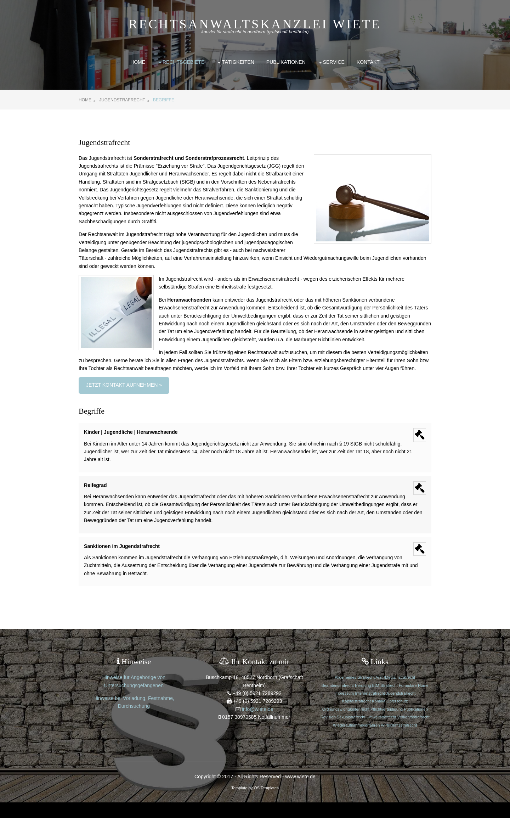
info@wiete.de (257, 717)
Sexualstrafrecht (366, 725)
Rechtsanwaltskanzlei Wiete (255, 24)
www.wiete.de (300, 792)
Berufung (362, 693)
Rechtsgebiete (183, 62)
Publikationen (286, 62)
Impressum (343, 701)
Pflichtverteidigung (385, 717)
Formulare (407, 693)
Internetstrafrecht (368, 701)
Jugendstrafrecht (125, 99)
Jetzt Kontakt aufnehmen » (127, 393)
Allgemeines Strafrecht (354, 685)
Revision (343, 725)
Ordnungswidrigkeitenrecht (344, 717)
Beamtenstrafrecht (337, 693)
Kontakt (368, 62)
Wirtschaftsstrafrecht (374, 741)
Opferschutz (395, 709)
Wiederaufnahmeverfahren (390, 733)
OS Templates (266, 803)
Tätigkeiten (238, 62)
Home (137, 62)
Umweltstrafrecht (397, 725)
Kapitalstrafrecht (355, 709)
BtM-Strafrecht (383, 693)
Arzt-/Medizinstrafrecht (394, 685)
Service (334, 62)
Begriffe (166, 99)
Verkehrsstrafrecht (350, 733)
